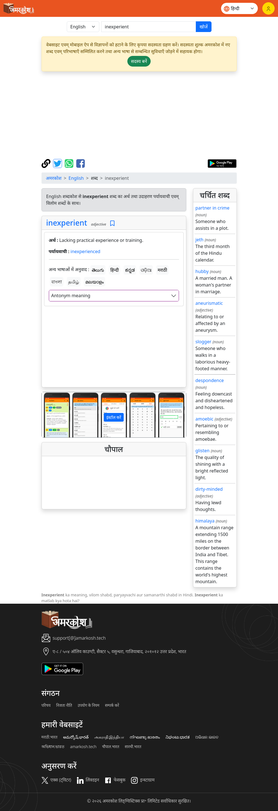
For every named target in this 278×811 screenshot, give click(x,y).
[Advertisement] (139, 115)
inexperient (66, 222)
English (76, 178)
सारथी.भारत (133, 747)
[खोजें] (148, 26)
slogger (204, 342)
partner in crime (212, 208)
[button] (52, 414)
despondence (210, 380)
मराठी (162, 270)
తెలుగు (98, 270)
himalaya (205, 521)
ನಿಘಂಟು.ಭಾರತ (178, 737)
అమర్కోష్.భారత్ (76, 737)
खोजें (203, 27)
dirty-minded (209, 489)
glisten (203, 450)
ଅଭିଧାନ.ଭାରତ (206, 737)
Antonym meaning (70, 295)
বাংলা (56, 282)
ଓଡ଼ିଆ (146, 270)
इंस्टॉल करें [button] (113, 417)
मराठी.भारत (50, 737)
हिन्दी (114, 270)
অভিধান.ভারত (53, 747)
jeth (200, 240)
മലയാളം (94, 282)
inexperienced (85, 251)
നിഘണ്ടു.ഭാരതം (145, 737)
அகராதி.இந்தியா (109, 737)
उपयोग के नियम (88, 705)
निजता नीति (64, 705)
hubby (202, 271)
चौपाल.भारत (110, 747)
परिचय (46, 705)
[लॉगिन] (268, 8)
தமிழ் (73, 282)
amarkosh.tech (83, 747)
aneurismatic (209, 303)
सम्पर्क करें (112, 705)
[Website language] (239, 8)
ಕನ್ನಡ (130, 270)
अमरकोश (54, 178)
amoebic (204, 419)
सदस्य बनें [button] (139, 61)
